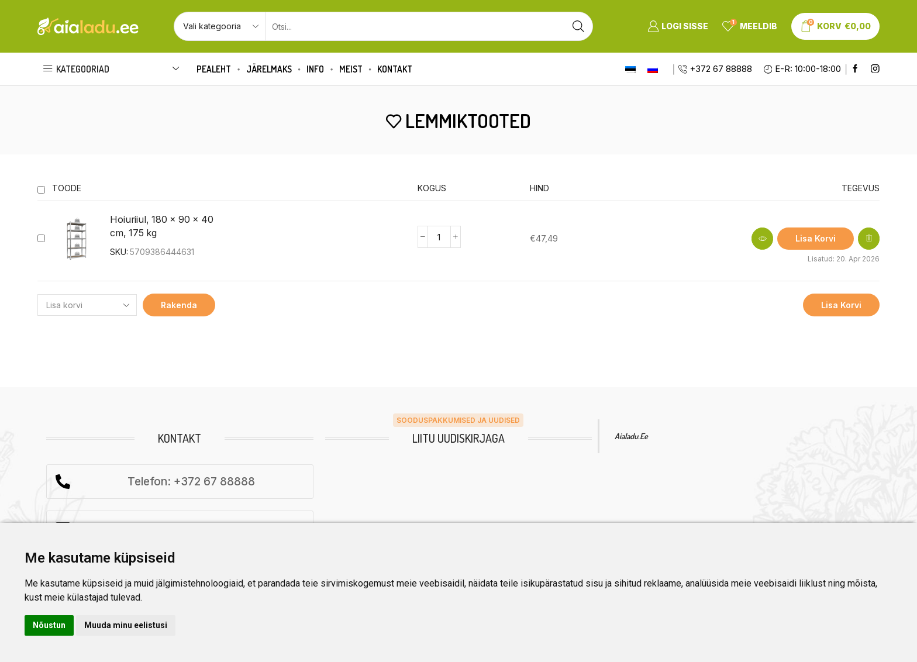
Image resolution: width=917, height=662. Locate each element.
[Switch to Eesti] (630, 69)
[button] (815, 238)
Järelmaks (269, 69)
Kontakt (394, 69)
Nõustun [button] (49, 625)
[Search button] (578, 26)
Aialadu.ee (631, 436)
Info (315, 69)
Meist (351, 69)
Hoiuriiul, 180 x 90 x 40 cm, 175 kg (161, 226)
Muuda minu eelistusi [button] (125, 625)
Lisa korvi (841, 305)
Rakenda (179, 305)
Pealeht (213, 69)
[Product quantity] (439, 237)
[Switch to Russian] (653, 69)
